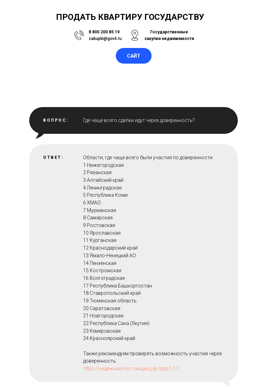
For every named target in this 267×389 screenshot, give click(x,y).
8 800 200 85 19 (104, 32)
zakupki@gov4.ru (105, 38)
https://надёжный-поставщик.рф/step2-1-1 (131, 368)
